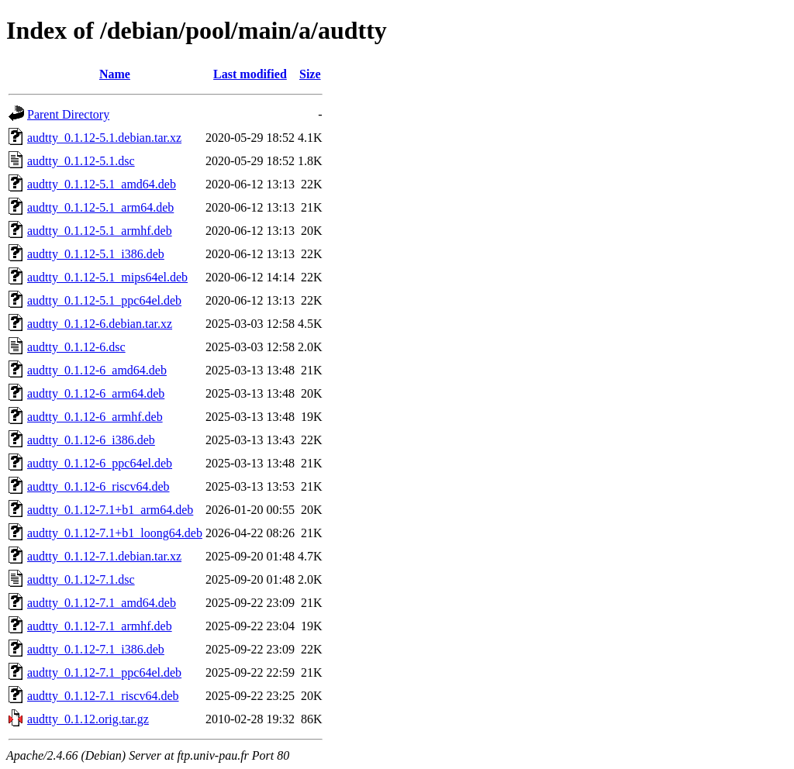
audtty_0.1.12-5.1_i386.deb (95, 253)
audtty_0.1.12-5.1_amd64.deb (101, 184)
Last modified (250, 74)
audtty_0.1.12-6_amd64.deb (97, 370)
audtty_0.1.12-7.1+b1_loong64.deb (114, 533)
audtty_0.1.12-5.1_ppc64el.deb (104, 300)
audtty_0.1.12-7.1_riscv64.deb (103, 695)
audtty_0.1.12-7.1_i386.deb (95, 649)
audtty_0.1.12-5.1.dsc (81, 160)
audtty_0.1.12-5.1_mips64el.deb (107, 277)
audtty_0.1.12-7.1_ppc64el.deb (104, 672)
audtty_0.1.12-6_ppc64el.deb (99, 463)
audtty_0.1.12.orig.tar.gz (88, 719)
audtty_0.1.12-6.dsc (76, 346)
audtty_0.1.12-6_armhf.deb (95, 416)
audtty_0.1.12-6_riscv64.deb (98, 486)
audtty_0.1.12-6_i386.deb (91, 440)
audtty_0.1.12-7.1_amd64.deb (101, 602)
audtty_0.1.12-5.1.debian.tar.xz (104, 137)
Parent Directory (68, 114)
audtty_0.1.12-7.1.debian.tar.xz (104, 556)
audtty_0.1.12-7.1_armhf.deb (99, 626)
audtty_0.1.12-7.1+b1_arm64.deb (110, 509)
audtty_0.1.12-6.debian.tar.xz (99, 323)
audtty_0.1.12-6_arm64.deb (95, 393)
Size (310, 74)
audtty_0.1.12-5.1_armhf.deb (99, 230)
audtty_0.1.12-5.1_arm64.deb (100, 207)
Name (114, 74)
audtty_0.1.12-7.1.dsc (81, 579)
